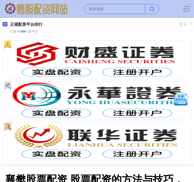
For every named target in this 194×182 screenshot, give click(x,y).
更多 (185, 24)
